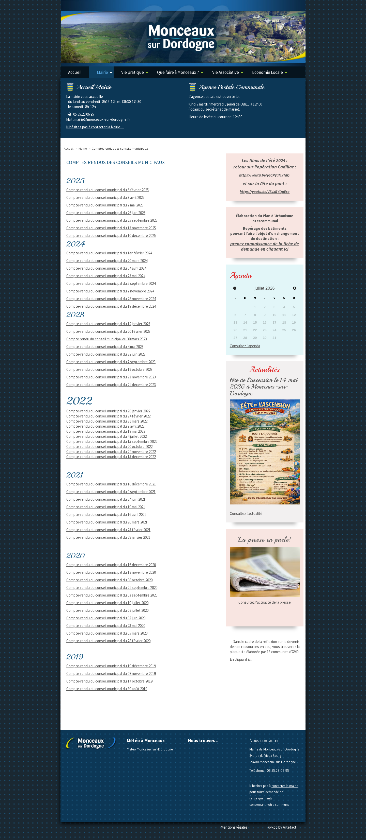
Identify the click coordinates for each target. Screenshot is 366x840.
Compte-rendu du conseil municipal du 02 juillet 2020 (107, 610)
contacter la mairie (284, 786)
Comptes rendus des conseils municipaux (120, 148)
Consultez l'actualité (246, 513)
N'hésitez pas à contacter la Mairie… (95, 127)
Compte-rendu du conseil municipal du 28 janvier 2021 (108, 537)
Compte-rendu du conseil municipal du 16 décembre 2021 (111, 484)
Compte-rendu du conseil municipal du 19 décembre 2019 (111, 665)
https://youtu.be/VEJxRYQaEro (264, 191)
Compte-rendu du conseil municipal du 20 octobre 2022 (109, 446)
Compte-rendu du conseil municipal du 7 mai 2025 (104, 205)
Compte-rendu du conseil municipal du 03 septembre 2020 (111, 595)
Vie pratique (134, 72)
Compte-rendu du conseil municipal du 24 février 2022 (108, 416)
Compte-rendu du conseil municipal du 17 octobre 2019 (109, 681)
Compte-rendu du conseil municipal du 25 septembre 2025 (111, 220)
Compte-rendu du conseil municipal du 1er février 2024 (109, 253)
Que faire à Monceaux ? (180, 72)
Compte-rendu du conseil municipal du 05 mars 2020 (106, 633)
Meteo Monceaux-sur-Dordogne (150, 749)
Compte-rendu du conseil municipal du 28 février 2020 (108, 640)
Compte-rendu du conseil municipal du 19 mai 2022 (105, 431)
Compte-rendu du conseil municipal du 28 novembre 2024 (111, 298)
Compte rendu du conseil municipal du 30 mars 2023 (106, 339)
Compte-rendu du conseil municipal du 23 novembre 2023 (111, 377)
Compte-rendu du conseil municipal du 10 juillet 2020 (107, 602)
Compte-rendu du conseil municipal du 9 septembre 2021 (111, 491)
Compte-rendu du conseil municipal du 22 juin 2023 (105, 354)
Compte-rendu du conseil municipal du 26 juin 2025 (105, 212)
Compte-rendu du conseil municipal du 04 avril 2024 (106, 268)
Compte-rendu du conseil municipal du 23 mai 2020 (105, 625)
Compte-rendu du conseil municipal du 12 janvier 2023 (108, 323)
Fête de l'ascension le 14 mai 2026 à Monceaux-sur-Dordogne (263, 386)
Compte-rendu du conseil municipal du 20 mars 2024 (106, 260)
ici (249, 659)
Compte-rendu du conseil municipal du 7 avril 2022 (105, 426)
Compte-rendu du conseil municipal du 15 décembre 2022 (111, 456)
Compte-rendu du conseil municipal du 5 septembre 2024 (111, 283)
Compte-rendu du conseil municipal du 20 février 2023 (108, 331)
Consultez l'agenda (245, 345)
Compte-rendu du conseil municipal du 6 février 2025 (107, 189)
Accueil (75, 72)
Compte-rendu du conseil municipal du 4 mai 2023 (104, 346)
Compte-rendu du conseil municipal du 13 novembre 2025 (111, 227)
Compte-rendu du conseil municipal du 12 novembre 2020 (111, 572)
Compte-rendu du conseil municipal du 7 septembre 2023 (111, 361)
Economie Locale (269, 72)
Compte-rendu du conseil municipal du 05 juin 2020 (105, 618)
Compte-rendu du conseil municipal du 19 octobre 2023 (109, 369)
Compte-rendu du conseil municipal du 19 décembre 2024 (111, 306)
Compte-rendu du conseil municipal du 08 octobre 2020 (109, 580)
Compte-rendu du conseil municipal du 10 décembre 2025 (111, 235)
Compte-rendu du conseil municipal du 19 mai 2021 (105, 506)
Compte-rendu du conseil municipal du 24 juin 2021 (105, 499)
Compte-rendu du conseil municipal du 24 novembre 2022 (111, 451)
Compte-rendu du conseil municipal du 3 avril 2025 (105, 197)
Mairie (104, 72)
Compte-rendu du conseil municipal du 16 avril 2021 (106, 514)
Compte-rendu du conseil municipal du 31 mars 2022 (106, 421)
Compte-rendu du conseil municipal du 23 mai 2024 (105, 275)
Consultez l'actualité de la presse (264, 602)
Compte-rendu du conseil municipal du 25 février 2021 (108, 529)
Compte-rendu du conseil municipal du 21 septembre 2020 (111, 587)
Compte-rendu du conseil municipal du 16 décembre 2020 (111, 564)
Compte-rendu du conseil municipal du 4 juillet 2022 (106, 436)
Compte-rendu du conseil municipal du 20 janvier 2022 (108, 411)
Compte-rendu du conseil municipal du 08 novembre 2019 (111, 673)
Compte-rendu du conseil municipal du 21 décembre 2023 (111, 384)
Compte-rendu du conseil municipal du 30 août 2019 (106, 688)
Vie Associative (227, 72)
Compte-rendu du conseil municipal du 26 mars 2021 (106, 522)
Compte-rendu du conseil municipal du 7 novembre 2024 (110, 291)
